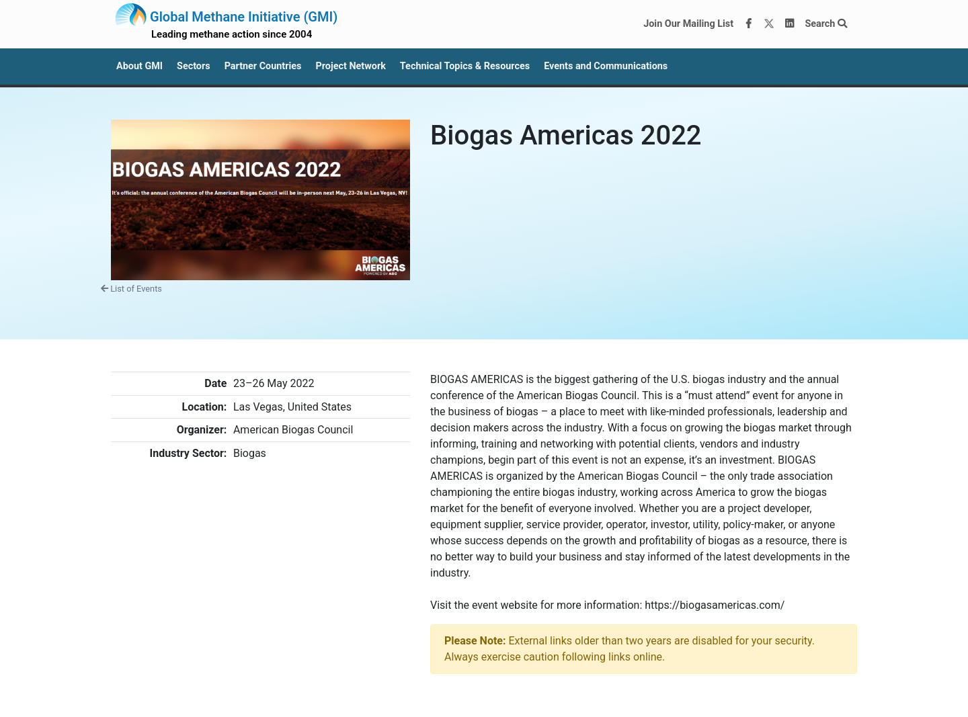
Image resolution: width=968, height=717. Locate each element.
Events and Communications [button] (606, 66)
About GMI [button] (139, 66)
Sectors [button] (193, 66)
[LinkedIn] (790, 24)
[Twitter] (769, 24)
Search (826, 24)
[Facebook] (749, 24)
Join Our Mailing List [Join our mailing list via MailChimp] (688, 24)
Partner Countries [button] (263, 66)
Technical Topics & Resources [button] (465, 66)
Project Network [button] (350, 66)
